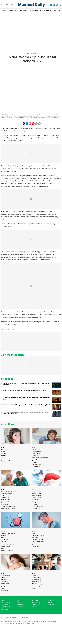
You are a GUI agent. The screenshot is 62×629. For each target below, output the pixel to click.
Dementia (35, 450)
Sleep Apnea (5, 590)
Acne (2, 450)
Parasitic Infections (38, 539)
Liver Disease (36, 503)
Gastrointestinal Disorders (9, 492)
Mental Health (5, 547)
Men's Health (5, 539)
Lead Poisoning (36, 497)
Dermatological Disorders (40, 457)
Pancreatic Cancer (38, 535)
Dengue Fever (36, 452)
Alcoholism (4, 453)
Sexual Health (5, 583)
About (18, 600)
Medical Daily (31, 5)
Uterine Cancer (36, 577)
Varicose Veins (36, 579)
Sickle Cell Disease (6, 585)
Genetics (4, 495)
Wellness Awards (45, 10)
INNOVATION (23, 10)
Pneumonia (35, 547)
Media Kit (35, 600)
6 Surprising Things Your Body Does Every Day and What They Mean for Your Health (26, 398)
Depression (35, 455)
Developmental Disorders (40, 459)
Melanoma (4, 537)
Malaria (3, 535)
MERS (2, 548)
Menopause (4, 543)
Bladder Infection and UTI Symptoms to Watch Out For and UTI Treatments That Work (26, 384)
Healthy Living (5, 606)
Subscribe (20, 604)
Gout (2, 503)
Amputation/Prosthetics (8, 461)
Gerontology (5, 501)
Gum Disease (5, 505)
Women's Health (37, 585)
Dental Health (36, 453)
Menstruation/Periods (7, 545)
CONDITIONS (56, 10)
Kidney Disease (36, 494)
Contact (19, 602)
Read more (30, 623)
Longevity (35, 505)
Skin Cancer (4, 587)
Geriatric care (5, 499)
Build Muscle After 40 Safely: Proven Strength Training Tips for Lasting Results (27, 405)
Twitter (50, 602)
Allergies (3, 455)
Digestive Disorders (38, 464)
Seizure (3, 579)
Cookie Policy (36, 606)
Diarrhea (35, 463)
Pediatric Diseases (37, 543)
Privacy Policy (36, 604)
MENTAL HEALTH (13, 10)
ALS (2, 457)
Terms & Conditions (38, 602)
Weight (34, 583)
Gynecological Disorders (8, 506)
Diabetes (35, 461)
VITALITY (4, 10)
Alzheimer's (4, 459)
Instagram (51, 604)
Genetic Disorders (6, 494)
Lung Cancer (36, 508)
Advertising (20, 606)
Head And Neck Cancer (8, 508)
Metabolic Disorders (7, 550)
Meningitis (4, 541)
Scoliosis (3, 577)
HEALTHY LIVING (33, 10)
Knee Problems (36, 495)
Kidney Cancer (36, 492)
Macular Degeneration (8, 534)
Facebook (51, 600)
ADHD (3, 452)
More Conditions (56, 424)
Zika (33, 589)
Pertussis (35, 545)
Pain (33, 534)
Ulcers (34, 576)
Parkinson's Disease (38, 541)
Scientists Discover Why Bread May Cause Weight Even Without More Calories (24, 391)
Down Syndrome (37, 466)
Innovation (4, 604)
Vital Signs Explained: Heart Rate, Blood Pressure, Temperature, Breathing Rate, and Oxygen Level (25, 412)
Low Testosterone (37, 506)
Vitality (3, 600)
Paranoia (35, 537)
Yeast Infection (36, 587)
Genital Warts (5, 497)
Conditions (7, 424)
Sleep (3, 589)
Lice (33, 501)
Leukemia (35, 499)
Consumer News (31, 54)
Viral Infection (36, 581)
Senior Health (5, 581)
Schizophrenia (5, 576)
